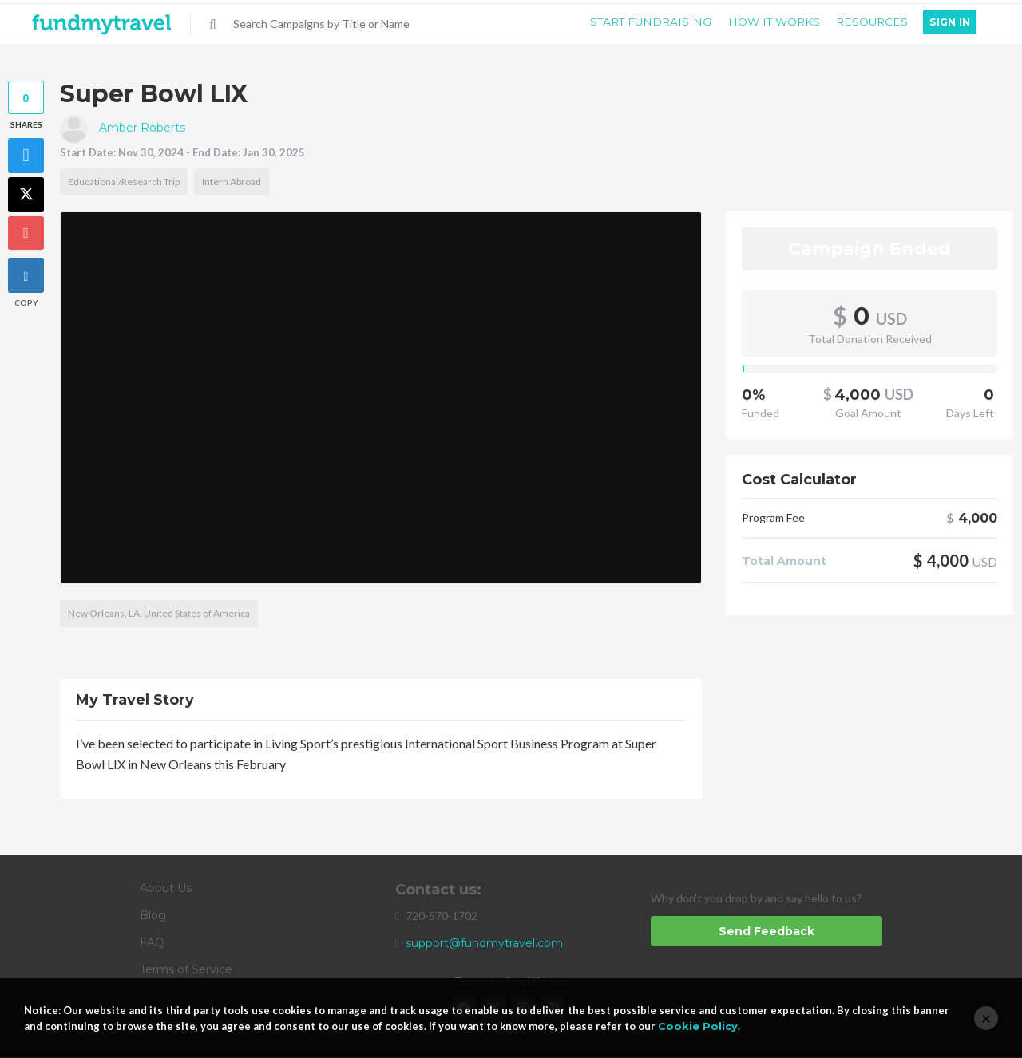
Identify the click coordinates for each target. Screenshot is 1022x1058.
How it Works (764, 22)
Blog (153, 916)
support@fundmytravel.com (484, 944)
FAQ (152, 943)
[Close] (986, 1018)
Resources (868, 22)
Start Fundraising (637, 22)
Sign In (949, 22)
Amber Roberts (122, 128)
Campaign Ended (869, 249)
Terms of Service (186, 970)
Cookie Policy (698, 1026)
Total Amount (784, 562)
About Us (166, 889)
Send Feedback (766, 932)
